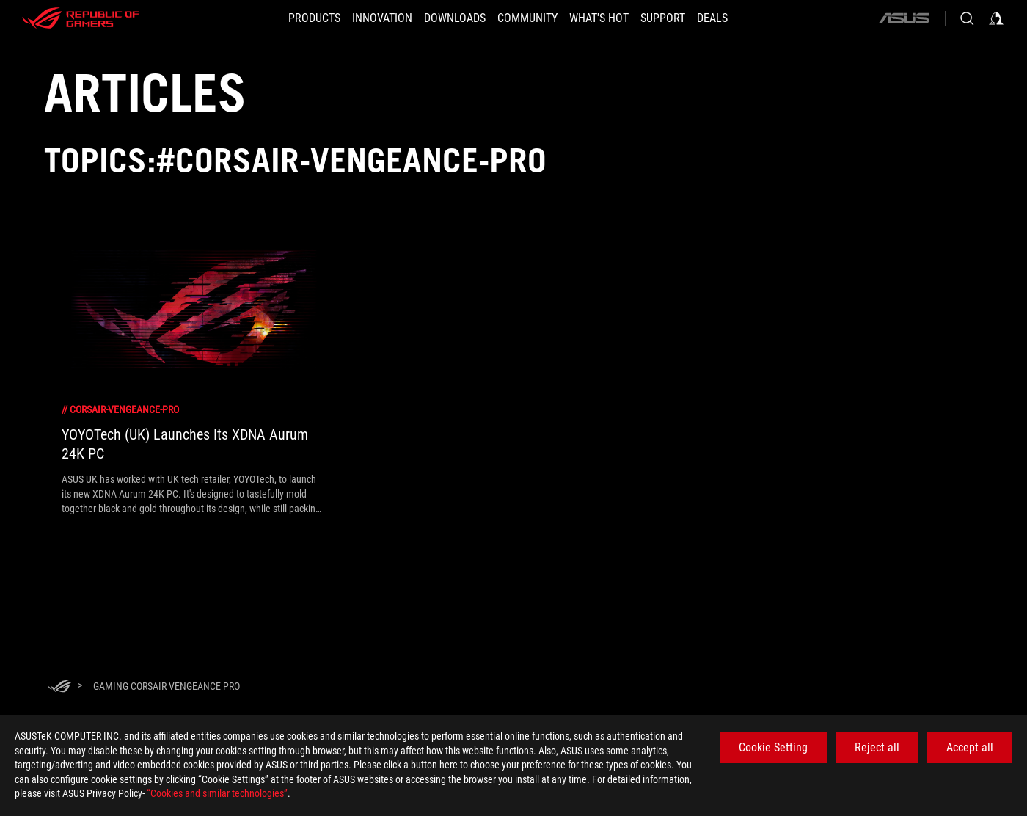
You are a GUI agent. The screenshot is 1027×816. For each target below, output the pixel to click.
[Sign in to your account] (996, 18)
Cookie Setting (773, 747)
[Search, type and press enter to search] (967, 18)
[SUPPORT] (680, 18)
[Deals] (738, 18)
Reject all (877, 747)
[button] (288, 18)
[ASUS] (903, 18)
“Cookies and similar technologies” (217, 793)
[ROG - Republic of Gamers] (80, 18)
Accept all (969, 747)
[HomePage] (59, 687)
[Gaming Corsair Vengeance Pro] (166, 686)
